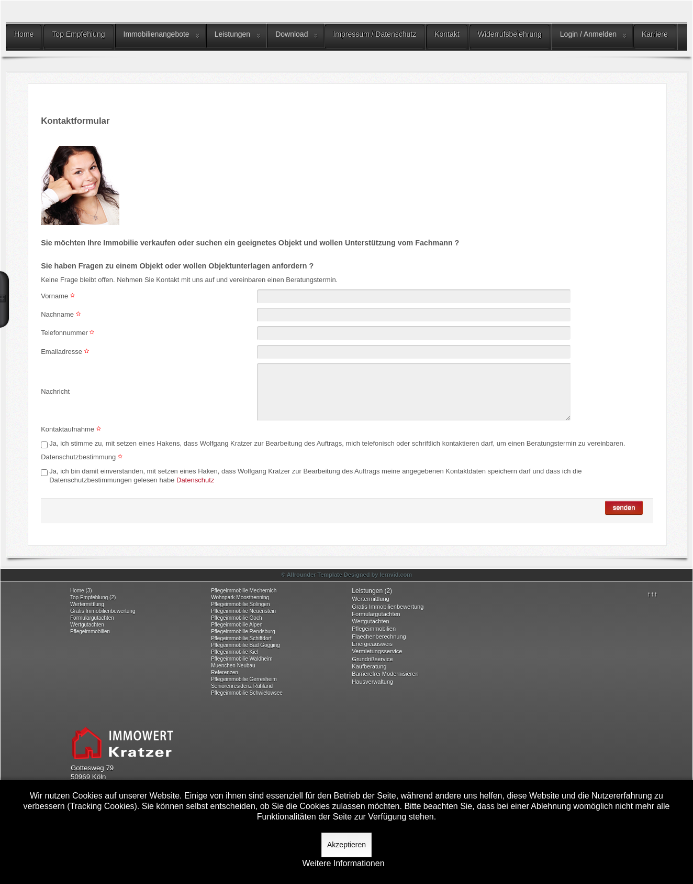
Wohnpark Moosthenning (240, 597)
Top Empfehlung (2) (93, 597)
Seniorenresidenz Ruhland (242, 686)
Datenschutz (194, 480)
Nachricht (55, 391)
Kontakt (446, 34)
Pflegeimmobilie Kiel (234, 652)
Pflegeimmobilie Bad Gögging (245, 645)
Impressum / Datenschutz (374, 34)
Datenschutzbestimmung (83, 457)
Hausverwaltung (372, 681)
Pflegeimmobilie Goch (236, 618)
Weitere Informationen (343, 863)
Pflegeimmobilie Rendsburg (243, 631)
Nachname (62, 314)
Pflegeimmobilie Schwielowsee (247, 693)
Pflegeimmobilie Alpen (236, 625)
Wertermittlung (87, 604)
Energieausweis (372, 644)
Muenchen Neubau (233, 666)
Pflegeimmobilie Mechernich (243, 591)
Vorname (59, 296)
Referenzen (224, 672)
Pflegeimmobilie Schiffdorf (241, 638)
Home (23, 34)
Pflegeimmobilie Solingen (240, 604)
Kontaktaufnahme (72, 429)
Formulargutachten (92, 618)
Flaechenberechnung (379, 636)
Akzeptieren (346, 844)
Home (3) (81, 591)
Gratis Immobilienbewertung (103, 611)
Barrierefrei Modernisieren (385, 674)
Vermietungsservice (377, 651)
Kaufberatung (369, 666)
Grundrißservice (372, 659)
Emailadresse (66, 351)
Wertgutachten (87, 625)
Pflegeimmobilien (90, 631)
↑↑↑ (652, 594)
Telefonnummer (69, 333)
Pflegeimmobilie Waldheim (241, 659)
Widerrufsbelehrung (510, 34)
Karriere (655, 34)
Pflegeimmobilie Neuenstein (243, 611)
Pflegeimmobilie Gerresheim (244, 679)
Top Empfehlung (78, 34)
